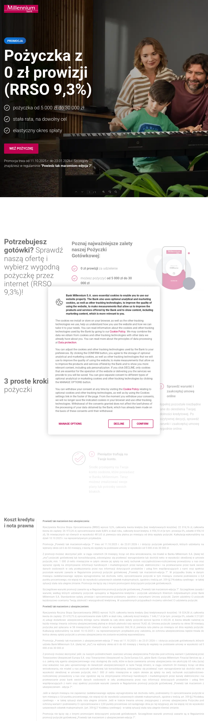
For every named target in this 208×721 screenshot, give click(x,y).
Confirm (151, 438)
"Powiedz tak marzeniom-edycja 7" (66, 166)
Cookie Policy (120, 325)
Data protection (59, 338)
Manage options (62, 438)
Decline (122, 438)
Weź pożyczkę (21, 148)
